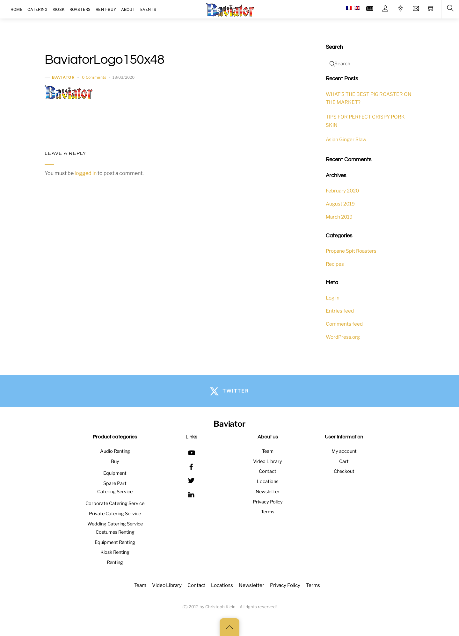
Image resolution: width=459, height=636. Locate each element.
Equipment (115, 473)
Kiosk (58, 9)
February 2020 (342, 191)
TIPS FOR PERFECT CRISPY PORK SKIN (365, 121)
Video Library (267, 461)
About (128, 9)
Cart (344, 461)
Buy (115, 461)
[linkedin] (191, 493)
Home (17, 9)
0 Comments (94, 77)
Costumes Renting (115, 532)
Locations (267, 481)
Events (148, 9)
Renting (115, 562)
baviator (63, 77)
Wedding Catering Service (115, 524)
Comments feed (344, 324)
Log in (332, 298)
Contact (267, 471)
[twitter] (191, 480)
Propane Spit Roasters (351, 251)
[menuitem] (349, 8)
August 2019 (340, 204)
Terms (267, 512)
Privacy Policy (268, 502)
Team (267, 451)
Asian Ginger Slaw (346, 139)
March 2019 (339, 217)
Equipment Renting (115, 542)
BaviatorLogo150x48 (104, 60)
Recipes (335, 264)
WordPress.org (343, 337)
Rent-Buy (106, 9)
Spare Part (115, 483)
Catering (37, 9)
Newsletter (268, 492)
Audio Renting (115, 451)
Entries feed (340, 311)
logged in (86, 173)
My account (344, 451)
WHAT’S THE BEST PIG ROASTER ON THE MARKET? (369, 98)
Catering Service (115, 492)
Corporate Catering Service (114, 503)
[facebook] (191, 466)
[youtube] (191, 452)
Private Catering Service (115, 514)
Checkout (344, 471)
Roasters (80, 9)
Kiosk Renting (114, 552)
